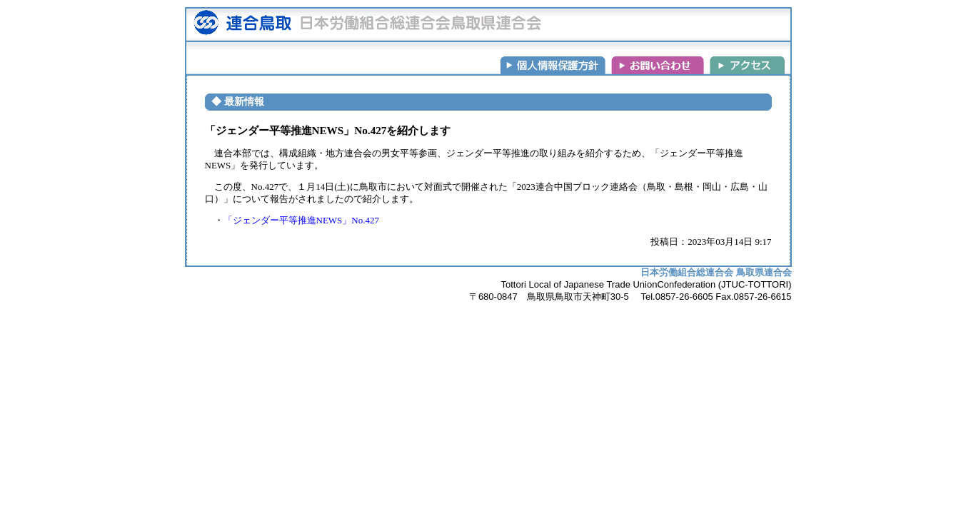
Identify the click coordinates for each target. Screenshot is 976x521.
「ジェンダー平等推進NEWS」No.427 (301, 220)
